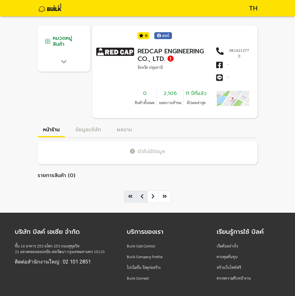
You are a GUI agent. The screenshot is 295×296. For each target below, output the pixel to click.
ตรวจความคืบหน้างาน (234, 278)
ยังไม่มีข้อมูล (147, 151)
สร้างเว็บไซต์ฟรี (229, 267)
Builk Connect (138, 278)
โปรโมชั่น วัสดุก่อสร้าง (144, 267)
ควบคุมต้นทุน (227, 256)
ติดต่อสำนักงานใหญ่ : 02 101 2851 (53, 261)
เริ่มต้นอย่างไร (227, 245)
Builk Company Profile (144, 256)
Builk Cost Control (141, 245)
